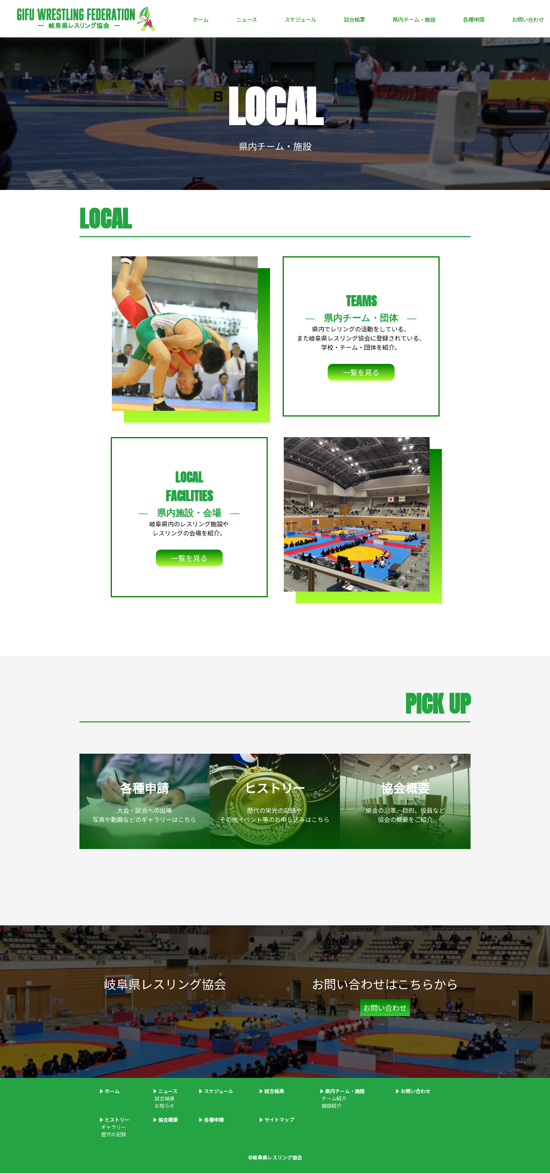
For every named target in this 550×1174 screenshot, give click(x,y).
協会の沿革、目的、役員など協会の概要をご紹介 (405, 802)
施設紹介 (330, 1106)
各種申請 (473, 19)
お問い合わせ (528, 19)
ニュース (246, 19)
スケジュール (300, 19)
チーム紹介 (333, 1099)
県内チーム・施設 (414, 19)
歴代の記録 (113, 1135)
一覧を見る (361, 373)
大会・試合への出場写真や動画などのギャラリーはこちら (144, 802)
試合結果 (354, 19)
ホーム (200, 19)
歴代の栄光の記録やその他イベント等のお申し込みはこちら (275, 802)
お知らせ (164, 1106)
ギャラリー (113, 1127)
